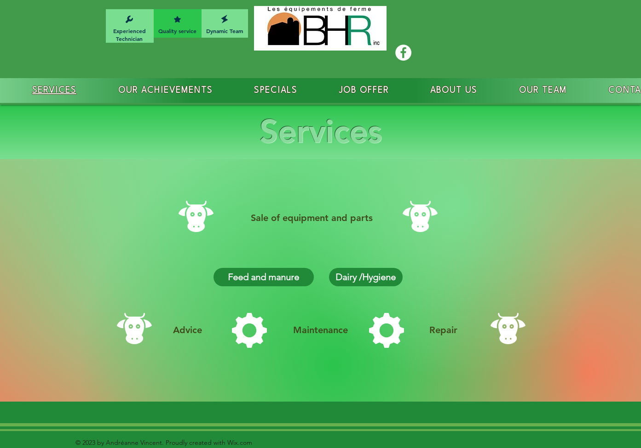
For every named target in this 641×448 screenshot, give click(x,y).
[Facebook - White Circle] (403, 53)
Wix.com (238, 442)
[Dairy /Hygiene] (366, 277)
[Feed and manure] (264, 277)
